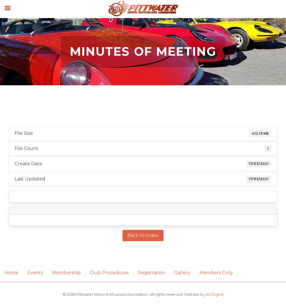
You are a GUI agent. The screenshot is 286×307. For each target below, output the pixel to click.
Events (35, 272)
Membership (66, 272)
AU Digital (214, 294)
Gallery (182, 272)
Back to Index (143, 235)
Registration (151, 272)
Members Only (216, 272)
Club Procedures (109, 272)
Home (11, 272)
